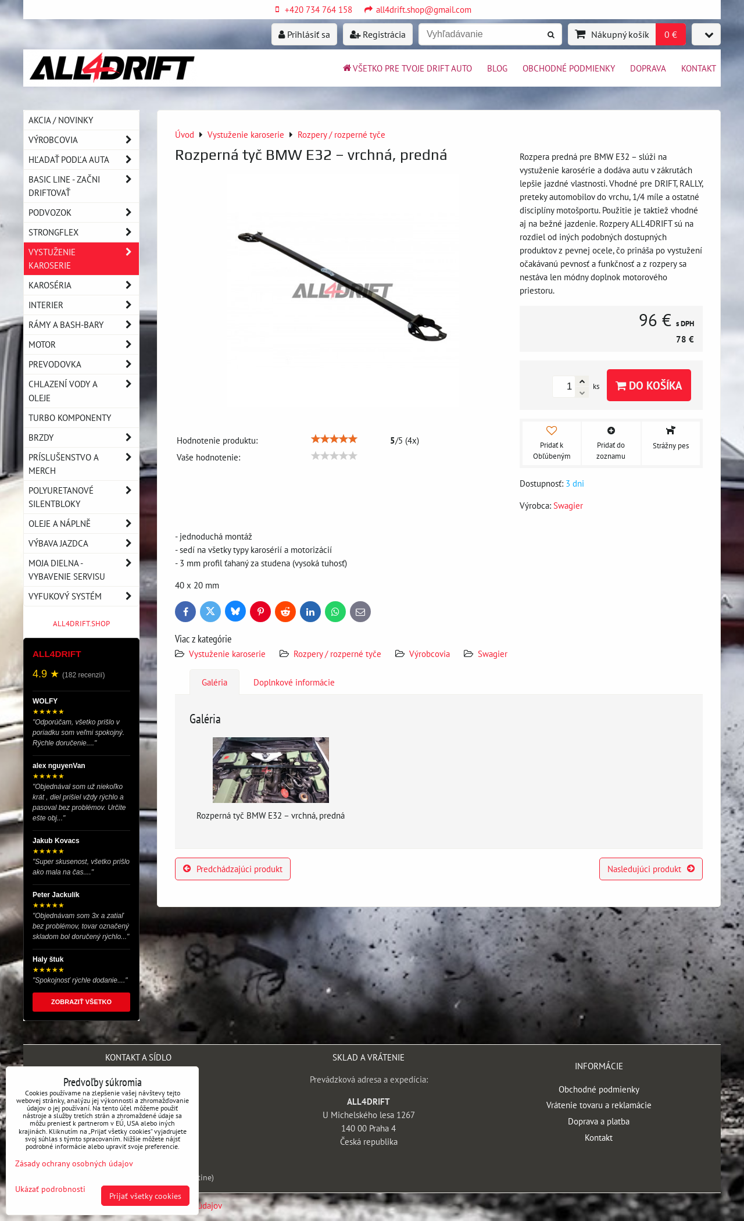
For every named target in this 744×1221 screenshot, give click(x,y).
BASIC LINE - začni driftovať (83, 186)
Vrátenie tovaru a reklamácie (599, 1105)
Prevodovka (83, 364)
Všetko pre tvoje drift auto (406, 68)
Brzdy (83, 437)
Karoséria (83, 285)
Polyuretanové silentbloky (83, 497)
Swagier (492, 653)
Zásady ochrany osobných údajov (74, 1163)
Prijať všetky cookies (145, 1195)
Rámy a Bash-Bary (83, 324)
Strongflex (83, 232)
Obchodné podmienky (569, 68)
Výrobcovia (429, 653)
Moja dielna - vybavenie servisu (83, 570)
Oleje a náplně (83, 523)
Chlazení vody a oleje (83, 390)
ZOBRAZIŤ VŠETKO (81, 1001)
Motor (83, 344)
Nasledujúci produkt (651, 868)
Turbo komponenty (69, 417)
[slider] (334, 439)
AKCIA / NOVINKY (60, 120)
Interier (83, 305)
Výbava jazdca (83, 543)
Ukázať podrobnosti (50, 1189)
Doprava (648, 68)
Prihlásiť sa (304, 34)
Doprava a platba (598, 1121)
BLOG (497, 68)
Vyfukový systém (83, 596)
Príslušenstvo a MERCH (83, 464)
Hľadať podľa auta (83, 159)
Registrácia (378, 34)
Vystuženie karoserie (227, 653)
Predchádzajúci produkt (232, 868)
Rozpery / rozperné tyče (337, 653)
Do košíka (649, 385)
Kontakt (698, 68)
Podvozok (83, 212)
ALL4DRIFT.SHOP (81, 624)
